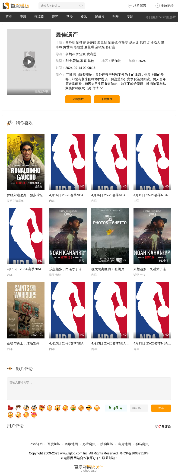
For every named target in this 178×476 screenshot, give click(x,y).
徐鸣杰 (155, 43)
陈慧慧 (78, 47)
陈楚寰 (81, 43)
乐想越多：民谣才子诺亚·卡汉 (155, 269)
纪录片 (100, 16)
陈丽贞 (144, 43)
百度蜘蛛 (53, 444)
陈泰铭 (113, 43)
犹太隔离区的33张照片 (107, 269)
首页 (9, 16)
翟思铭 (102, 43)
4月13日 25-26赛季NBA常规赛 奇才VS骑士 (80, 343)
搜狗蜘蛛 (106, 444)
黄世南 (68, 47)
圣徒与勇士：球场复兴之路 (26, 343)
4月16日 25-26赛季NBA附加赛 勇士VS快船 (80, 195)
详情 (97, 88)
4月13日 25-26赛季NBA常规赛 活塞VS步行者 (124, 343)
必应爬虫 (89, 444)
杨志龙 (134, 43)
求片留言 (137, 5)
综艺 (55, 16)
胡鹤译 (70, 54)
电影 (23, 16)
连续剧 (39, 16)
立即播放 (78, 99)
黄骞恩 (91, 54)
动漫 (69, 16)
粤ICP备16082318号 (134, 453)
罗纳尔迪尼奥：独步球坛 (25, 195)
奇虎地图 (124, 444)
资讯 (83, 16)
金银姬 (100, 47)
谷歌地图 (71, 444)
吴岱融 (70, 43)
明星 (115, 16)
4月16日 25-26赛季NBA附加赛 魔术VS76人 (122, 195)
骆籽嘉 (110, 47)
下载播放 (106, 99)
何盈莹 (123, 43)
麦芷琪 (89, 47)
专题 (130, 16)
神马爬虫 (142, 444)
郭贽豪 (81, 54)
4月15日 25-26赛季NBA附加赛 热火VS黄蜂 (38, 269)
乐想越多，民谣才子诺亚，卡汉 (72, 269)
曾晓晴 (91, 43)
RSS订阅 (36, 444)
